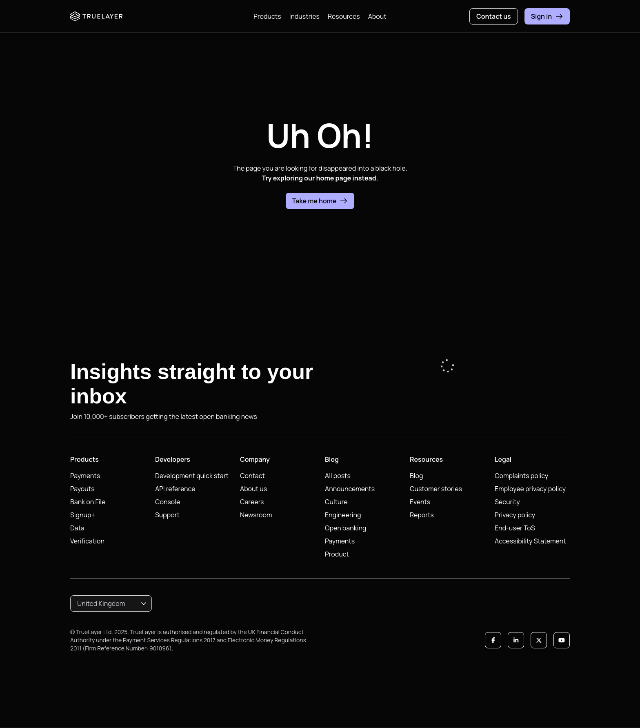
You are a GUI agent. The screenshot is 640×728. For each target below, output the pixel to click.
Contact (252, 475)
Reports (422, 514)
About (377, 16)
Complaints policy (521, 475)
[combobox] (111, 603)
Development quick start (192, 475)
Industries (304, 16)
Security (507, 501)
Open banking (345, 527)
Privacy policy (515, 514)
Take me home (320, 200)
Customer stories (436, 488)
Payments (85, 475)
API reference (175, 488)
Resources (344, 16)
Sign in (547, 16)
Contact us (493, 16)
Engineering (343, 514)
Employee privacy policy (530, 488)
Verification (87, 541)
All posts (338, 475)
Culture (336, 501)
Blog (416, 475)
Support (167, 514)
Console (167, 501)
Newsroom (256, 514)
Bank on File (87, 501)
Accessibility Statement (530, 541)
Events (420, 501)
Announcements (350, 488)
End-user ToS (515, 527)
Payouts (82, 488)
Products (267, 16)
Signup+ (82, 514)
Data (77, 527)
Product (337, 554)
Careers (252, 501)
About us (253, 488)
